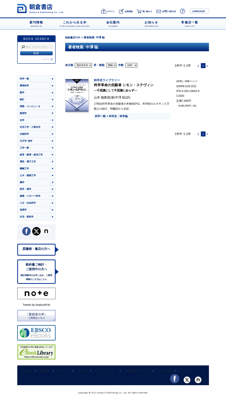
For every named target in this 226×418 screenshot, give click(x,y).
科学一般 (100, 116)
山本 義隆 (100, 97)
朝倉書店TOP (73, 37)
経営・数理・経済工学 (32, 157)
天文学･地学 (27, 143)
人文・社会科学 (28, 207)
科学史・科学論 (118, 116)
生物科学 (25, 136)
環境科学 (25, 85)
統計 (22, 100)
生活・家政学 (27, 221)
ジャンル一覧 (27, 71)
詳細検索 (46, 59)
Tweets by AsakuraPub (36, 311)
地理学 (23, 214)
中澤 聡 (120, 97)
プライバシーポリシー (95, 377)
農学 (22, 186)
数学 (22, 93)
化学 (22, 121)
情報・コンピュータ (31, 107)
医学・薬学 (26, 193)
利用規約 (73, 377)
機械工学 (25, 171)
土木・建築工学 (28, 179)
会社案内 (25, 377)
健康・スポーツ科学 (31, 200)
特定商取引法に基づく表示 (125, 377)
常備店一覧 (57, 377)
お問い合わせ (151, 377)
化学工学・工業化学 (31, 128)
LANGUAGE (198, 11)
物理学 (23, 114)
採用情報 (40, 377)
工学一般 (25, 150)
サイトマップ (170, 377)
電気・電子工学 (28, 164)
